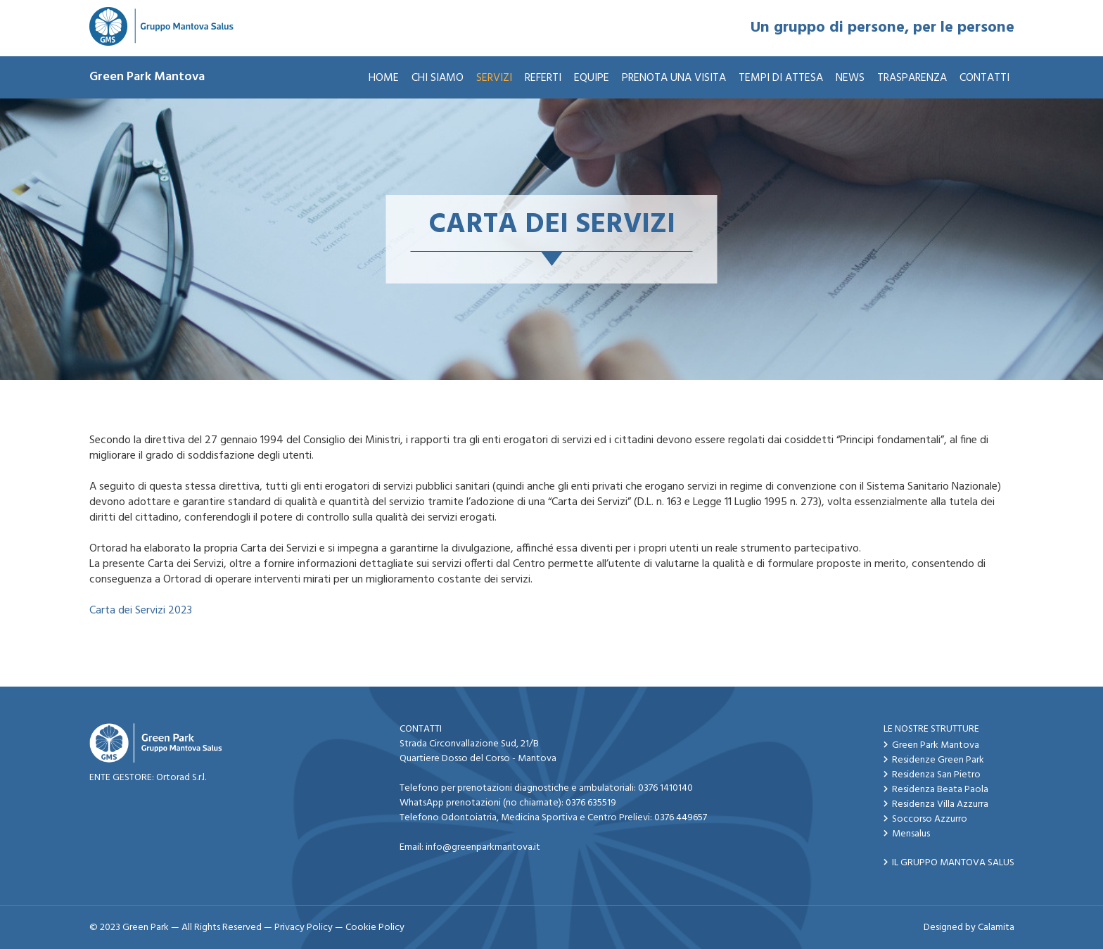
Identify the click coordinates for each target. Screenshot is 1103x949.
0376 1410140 (665, 788)
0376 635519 (591, 803)
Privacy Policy (303, 927)
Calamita (996, 927)
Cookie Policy (374, 927)
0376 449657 (680, 818)
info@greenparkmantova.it (483, 847)
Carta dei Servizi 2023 (140, 610)
